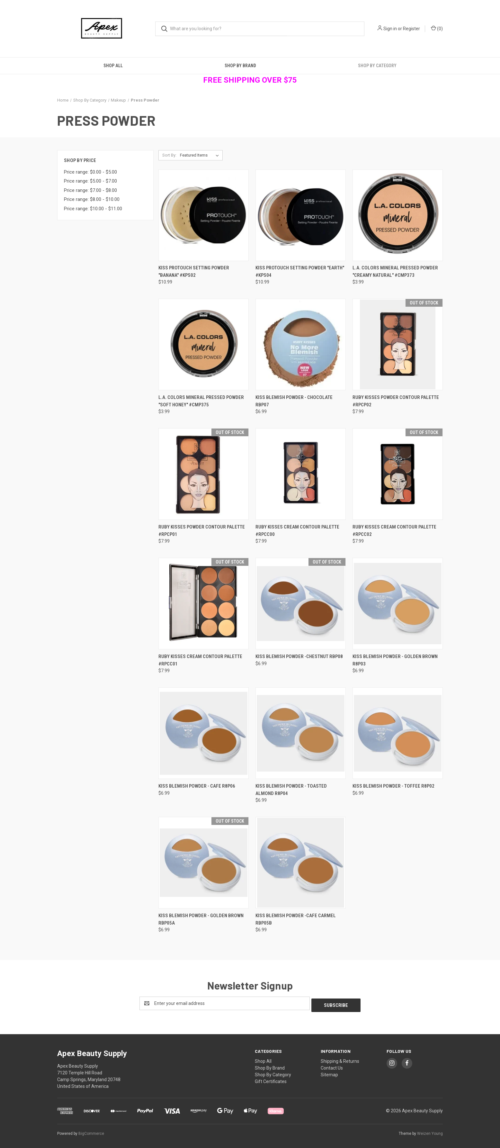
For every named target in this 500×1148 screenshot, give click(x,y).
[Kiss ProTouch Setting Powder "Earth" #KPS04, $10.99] (300, 215)
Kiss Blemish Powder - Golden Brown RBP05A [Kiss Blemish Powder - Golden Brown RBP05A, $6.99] (201, 919)
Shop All (113, 65)
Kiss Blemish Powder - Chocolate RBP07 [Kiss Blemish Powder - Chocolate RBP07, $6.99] (294, 401)
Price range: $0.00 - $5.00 (90, 172)
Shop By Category (377, 65)
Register (411, 28)
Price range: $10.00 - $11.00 (93, 209)
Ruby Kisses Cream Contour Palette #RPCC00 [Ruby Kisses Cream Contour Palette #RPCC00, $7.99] (297, 530)
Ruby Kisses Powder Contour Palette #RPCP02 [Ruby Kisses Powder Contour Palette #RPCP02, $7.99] (396, 401)
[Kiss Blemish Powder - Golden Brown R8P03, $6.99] (398, 603)
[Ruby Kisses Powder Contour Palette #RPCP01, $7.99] (203, 474)
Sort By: (169, 155)
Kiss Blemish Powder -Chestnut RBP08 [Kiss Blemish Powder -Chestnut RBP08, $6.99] (299, 656)
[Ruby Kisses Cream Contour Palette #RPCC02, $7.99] (398, 474)
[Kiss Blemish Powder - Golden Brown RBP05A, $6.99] (203, 862)
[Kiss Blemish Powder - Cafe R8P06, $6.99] (203, 733)
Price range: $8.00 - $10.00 (92, 199)
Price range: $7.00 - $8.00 (90, 190)
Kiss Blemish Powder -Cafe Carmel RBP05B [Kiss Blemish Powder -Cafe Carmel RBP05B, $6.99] (295, 919)
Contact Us (332, 1066)
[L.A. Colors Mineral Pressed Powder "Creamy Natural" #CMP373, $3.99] (398, 215)
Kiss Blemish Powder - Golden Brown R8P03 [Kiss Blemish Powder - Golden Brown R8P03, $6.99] (395, 660)
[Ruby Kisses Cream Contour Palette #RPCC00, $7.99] (300, 474)
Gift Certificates (271, 1079)
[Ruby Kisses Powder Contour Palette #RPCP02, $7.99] (398, 344)
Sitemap (329, 1072)
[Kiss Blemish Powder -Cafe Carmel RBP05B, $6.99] (300, 862)
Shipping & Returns (340, 1059)
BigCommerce (91, 1131)
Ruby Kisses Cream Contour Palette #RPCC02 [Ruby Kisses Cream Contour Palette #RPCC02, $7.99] (394, 530)
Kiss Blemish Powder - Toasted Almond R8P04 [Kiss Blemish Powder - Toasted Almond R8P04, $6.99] (291, 789)
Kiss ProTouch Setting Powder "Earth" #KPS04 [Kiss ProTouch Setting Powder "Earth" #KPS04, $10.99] (299, 271)
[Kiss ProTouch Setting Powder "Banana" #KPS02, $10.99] (203, 215)
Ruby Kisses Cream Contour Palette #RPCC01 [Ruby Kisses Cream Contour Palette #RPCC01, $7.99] (200, 660)
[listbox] (200, 155)
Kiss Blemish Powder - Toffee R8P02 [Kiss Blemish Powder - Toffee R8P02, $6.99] (393, 786)
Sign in (390, 28)
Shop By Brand (240, 65)
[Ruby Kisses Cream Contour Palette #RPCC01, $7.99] (203, 603)
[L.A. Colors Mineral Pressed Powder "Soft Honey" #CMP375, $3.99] (203, 344)
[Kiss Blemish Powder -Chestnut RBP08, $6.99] (300, 603)
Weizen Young (430, 1131)
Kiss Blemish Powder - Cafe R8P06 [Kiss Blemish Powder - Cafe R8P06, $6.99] (196, 786)
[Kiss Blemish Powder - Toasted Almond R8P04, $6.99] (300, 733)
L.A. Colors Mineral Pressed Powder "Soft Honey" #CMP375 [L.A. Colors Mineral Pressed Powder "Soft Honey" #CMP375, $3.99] (201, 401)
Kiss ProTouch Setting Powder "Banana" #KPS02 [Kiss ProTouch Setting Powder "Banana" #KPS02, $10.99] (193, 271)
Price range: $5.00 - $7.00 (90, 181)
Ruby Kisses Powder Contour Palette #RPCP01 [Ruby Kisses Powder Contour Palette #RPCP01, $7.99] (201, 530)
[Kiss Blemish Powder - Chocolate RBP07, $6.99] (300, 344)
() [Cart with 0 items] (437, 28)
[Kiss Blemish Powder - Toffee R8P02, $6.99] (398, 733)
